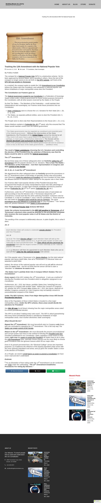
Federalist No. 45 (31, 124)
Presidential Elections (13, 297)
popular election (45, 230)
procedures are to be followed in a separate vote (22, 201)
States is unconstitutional (39, 203)
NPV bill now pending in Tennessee (18, 82)
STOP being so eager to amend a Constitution (40, 354)
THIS (10, 365)
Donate (92, 4)
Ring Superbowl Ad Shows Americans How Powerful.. (42, 487)
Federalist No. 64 (17, 188)
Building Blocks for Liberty (15, 4)
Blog (75, 4)
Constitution (36, 16)
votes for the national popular (28, 252)
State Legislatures (14, 111)
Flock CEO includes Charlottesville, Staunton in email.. (43, 477)
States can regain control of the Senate (19, 328)
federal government (40, 154)
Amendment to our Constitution (53, 85)
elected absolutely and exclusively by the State (24, 141)
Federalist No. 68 (42, 188)
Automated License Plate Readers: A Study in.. (42, 468)
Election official (26, 239)
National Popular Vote (27, 76)
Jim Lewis (22, 69)
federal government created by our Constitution (25, 96)
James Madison (41, 257)
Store (83, 4)
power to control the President (32, 337)
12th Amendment (13, 339)
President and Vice (56, 333)
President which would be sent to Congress (34, 199)
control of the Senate (17, 166)
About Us (66, 4)
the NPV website (43, 80)
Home (57, 4)
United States (37, 135)
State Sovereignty (39, 69)
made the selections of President (28, 177)
